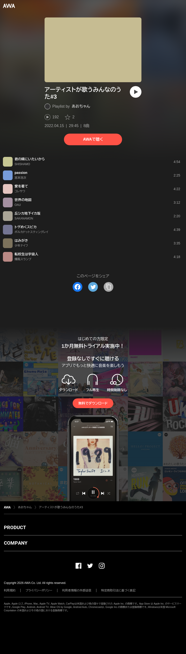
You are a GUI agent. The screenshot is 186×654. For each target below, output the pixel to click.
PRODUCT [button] (15, 527)
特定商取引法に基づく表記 (118, 590)
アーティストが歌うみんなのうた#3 (61, 507)
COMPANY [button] (15, 543)
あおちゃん (81, 106)
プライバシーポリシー (38, 590)
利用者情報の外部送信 (76, 590)
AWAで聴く (93, 139)
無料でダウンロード (93, 403)
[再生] (135, 92)
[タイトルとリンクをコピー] (108, 287)
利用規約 (10, 590)
